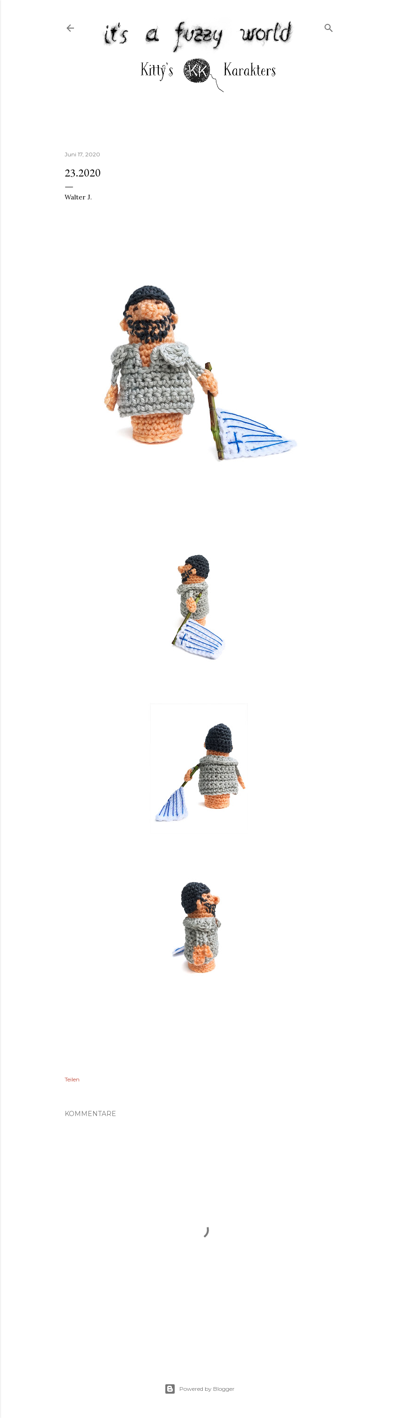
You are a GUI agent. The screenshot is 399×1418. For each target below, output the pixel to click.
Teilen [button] (72, 1079)
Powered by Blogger (199, 1389)
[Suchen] (328, 26)
